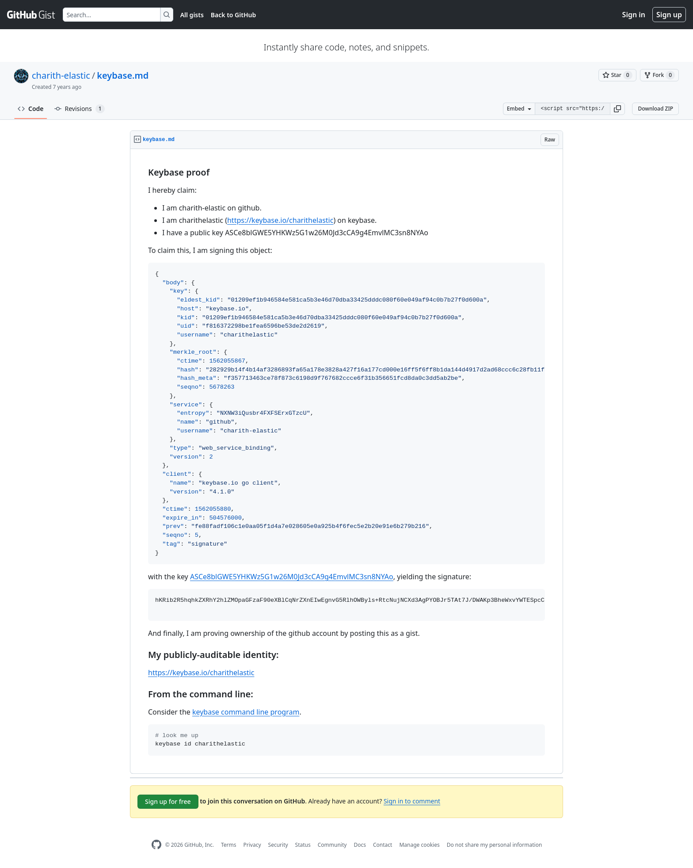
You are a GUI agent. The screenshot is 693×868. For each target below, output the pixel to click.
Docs (360, 845)
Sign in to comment (412, 801)
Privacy (252, 845)
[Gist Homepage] (31, 14)
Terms (228, 845)
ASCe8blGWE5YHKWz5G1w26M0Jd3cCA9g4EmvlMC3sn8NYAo (291, 576)
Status (303, 845)
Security (278, 845)
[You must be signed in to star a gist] (617, 75)
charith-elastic (61, 75)
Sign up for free (168, 801)
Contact (382, 845)
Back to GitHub (233, 15)
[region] (346, 461)
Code (31, 108)
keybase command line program (245, 712)
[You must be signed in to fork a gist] (659, 75)
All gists (192, 15)
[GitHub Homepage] (156, 844)
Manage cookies (419, 845)
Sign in (633, 14)
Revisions (79, 108)
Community (332, 845)
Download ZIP (655, 108)
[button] (617, 109)
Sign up (669, 14)
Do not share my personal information (494, 845)
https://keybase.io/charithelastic (280, 220)
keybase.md (122, 75)
